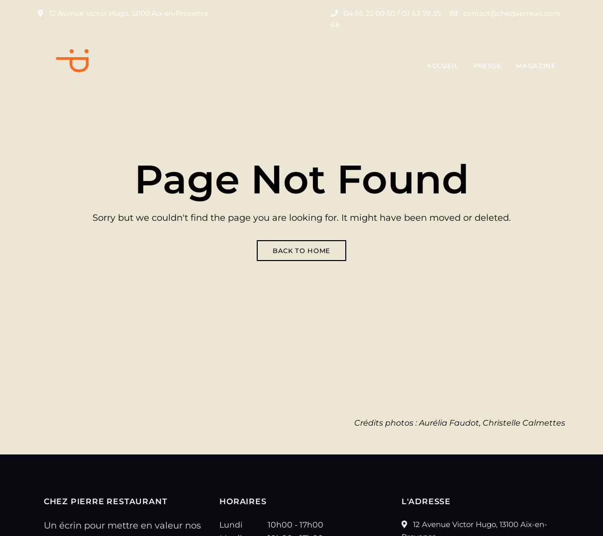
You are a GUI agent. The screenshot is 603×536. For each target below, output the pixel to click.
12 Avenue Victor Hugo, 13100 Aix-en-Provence (123, 13)
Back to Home (301, 251)
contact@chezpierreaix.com (505, 13)
